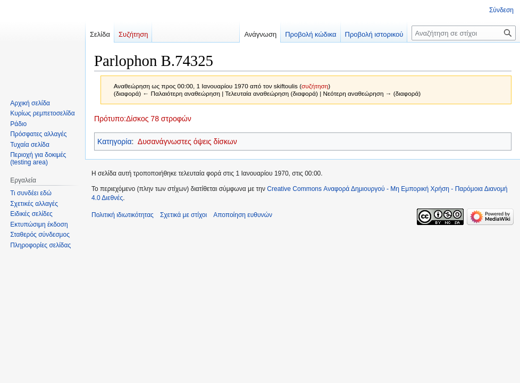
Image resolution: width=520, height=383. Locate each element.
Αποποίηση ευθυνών (242, 215)
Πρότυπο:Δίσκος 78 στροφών (142, 118)
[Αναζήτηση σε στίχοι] (464, 33)
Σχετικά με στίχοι (183, 215)
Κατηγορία (114, 141)
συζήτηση (314, 85)
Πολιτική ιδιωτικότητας (122, 215)
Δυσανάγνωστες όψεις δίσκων (187, 141)
